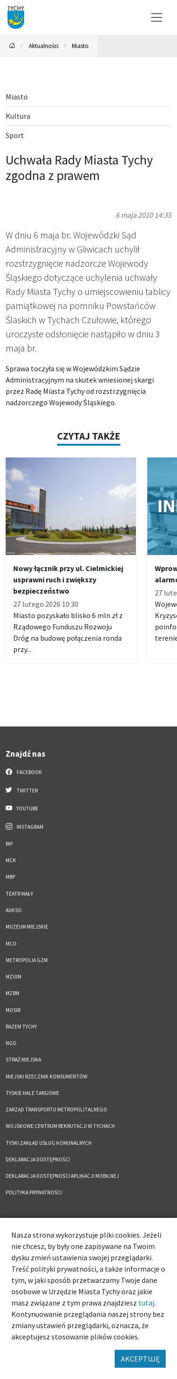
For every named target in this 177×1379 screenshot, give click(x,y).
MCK (11, 860)
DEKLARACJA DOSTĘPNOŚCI (38, 1159)
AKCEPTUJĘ (140, 1358)
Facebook (24, 771)
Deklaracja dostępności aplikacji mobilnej (62, 1176)
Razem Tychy (21, 1026)
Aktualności (44, 45)
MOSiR (13, 1010)
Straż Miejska (23, 1059)
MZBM (12, 993)
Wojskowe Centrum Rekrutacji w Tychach (60, 1126)
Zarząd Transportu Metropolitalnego (56, 1109)
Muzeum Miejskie (27, 926)
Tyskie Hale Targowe (32, 1093)
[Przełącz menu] (156, 17)
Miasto (80, 45)
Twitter (22, 790)
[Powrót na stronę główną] (12, 46)
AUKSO (14, 910)
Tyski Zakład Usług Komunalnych (49, 1143)
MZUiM (13, 976)
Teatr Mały (19, 893)
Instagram (24, 826)
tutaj (146, 1302)
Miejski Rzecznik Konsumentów (46, 1076)
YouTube (22, 808)
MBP (10, 876)
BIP (9, 843)
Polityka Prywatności (34, 1192)
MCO (11, 943)
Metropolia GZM (27, 960)
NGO (11, 1043)
